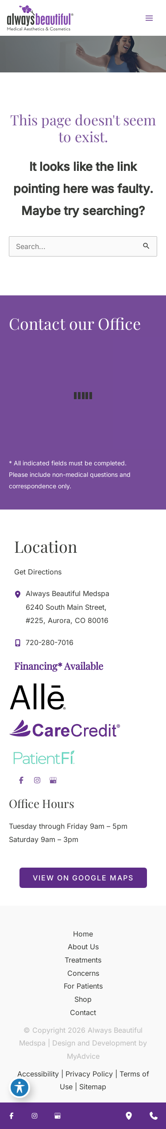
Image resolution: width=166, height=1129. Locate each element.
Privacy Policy (89, 1073)
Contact (83, 1012)
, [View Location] (67, 606)
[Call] (43, 642)
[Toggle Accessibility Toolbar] (19, 1087)
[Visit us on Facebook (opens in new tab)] (21, 780)
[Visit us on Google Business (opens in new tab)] (53, 780)
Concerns (83, 973)
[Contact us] (153, 1115)
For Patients (83, 986)
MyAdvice (83, 1056)
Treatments (83, 959)
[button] (83, 878)
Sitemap (92, 1086)
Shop (83, 999)
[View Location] (20, 593)
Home (83, 933)
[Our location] (128, 1115)
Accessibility (38, 1073)
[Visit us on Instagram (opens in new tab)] (37, 780)
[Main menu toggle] (149, 18)
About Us (83, 946)
